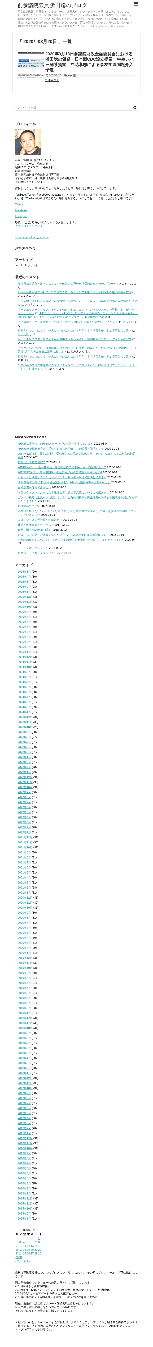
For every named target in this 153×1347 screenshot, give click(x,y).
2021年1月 (24, 892)
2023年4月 (24, 757)
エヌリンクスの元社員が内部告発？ (40, 519)
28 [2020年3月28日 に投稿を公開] (35, 1253)
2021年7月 (24, 862)
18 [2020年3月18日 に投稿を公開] (24, 1249)
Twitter (19, 204)
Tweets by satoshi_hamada (32, 237)
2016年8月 (24, 1158)
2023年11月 (25, 722)
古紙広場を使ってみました (34, 487)
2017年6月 (24, 1108)
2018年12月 (25, 1018)
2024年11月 (25, 661)
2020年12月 (25, 897)
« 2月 (18, 1261)
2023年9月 (24, 732)
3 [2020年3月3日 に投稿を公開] (20, 1242)
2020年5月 (24, 932)
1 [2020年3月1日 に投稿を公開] (39, 1238)
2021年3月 (24, 882)
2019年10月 (25, 967)
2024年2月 (24, 707)
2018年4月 (24, 1058)
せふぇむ (128, 321)
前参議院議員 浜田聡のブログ (52, 5)
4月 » (27, 1261)
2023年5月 (24, 752)
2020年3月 (24, 942)
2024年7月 (24, 682)
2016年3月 (24, 1183)
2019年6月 (24, 987)
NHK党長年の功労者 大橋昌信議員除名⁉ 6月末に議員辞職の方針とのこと (64, 482)
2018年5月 (24, 1053)
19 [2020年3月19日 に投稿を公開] (28, 1249)
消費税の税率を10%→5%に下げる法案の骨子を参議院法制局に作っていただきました (71, 539)
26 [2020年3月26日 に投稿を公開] (28, 1253)
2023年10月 (25, 727)
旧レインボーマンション (33, 547)
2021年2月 (24, 887)
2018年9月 (24, 1033)
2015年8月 (24, 1218)
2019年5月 (24, 992)
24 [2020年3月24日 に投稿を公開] (20, 1253)
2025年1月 (24, 651)
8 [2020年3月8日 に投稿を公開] (39, 1242)
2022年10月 (25, 787)
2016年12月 (25, 1138)
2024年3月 (24, 702)
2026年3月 (24, 581)
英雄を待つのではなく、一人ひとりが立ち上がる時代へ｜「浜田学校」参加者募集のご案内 (75, 330)
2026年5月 (24, 571)
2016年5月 (24, 1173)
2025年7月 (24, 621)
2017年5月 (24, 1113)
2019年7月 (24, 982)
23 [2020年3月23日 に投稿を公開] (17, 1253)
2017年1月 (24, 1133)
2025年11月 (25, 601)
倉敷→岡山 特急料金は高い (35, 529)
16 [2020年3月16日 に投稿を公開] (17, 1249)
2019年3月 (24, 1002)
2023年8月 (24, 737)
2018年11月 (25, 1023)
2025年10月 (25, 606)
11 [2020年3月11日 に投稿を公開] (24, 1245)
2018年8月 (24, 1038)
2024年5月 (24, 692)
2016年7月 (24, 1163)
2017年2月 (24, 1128)
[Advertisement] (76, 403)
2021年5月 (24, 872)
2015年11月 (25, 1203)
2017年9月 (24, 1093)
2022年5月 (24, 812)
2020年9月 (24, 912)
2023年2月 (24, 767)
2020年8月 (24, 917)
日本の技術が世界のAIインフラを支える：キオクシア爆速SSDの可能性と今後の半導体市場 (75, 292)
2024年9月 (24, 671)
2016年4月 (24, 1178)
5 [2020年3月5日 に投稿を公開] (27, 1242)
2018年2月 (24, 1068)
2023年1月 (24, 772)
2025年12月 (25, 596)
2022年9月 (24, 792)
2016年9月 (24, 1153)
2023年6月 (24, 747)
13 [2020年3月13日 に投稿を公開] (32, 1245)
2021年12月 (25, 837)
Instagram (21, 216)
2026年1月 (24, 591)
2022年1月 (24, 832)
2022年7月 (24, 802)
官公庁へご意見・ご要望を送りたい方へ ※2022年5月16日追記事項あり (63, 534)
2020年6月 (24, 927)
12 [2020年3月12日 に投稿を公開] (28, 1245)
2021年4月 (24, 877)
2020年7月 (24, 922)
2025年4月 (24, 636)
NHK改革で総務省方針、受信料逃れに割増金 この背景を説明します (61, 448)
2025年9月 (24, 611)
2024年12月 (25, 656)
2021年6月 (24, 867)
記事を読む (52, 80)
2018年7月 (24, 1043)
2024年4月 (24, 697)
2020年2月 (24, 947)
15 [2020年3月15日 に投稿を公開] (39, 1245)
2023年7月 (24, 742)
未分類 (71, 75)
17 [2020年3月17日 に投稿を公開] (20, 1249)
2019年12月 (25, 957)
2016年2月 (24, 1188)
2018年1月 (24, 1073)
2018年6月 (24, 1048)
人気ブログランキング (29, 225)
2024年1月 (24, 712)
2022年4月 (24, 817)
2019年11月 (25, 962)
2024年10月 (25, 666)
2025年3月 (24, 641)
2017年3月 (24, 1123)
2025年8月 (24, 616)
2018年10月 (25, 1028)
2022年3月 (24, 822)
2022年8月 (24, 797)
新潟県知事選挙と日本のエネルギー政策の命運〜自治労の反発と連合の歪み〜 (66, 283)
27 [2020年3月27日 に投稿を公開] (32, 1253)
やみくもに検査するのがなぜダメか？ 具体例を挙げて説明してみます (62, 477)
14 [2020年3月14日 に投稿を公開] (35, 1245)
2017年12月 (25, 1078)
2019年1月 (24, 1013)
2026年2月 (24, 586)
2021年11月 (25, 842)
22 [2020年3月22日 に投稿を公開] (39, 1249)
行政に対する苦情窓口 (32, 462)
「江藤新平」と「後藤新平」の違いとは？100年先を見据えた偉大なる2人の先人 (68, 321)
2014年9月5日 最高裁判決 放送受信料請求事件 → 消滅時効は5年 (62, 467)
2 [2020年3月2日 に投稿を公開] (16, 1242)
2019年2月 (24, 1007)
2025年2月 (24, 646)
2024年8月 (24, 676)
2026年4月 (24, 576)
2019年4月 (24, 997)
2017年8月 (24, 1098)
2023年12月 (25, 717)
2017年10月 (25, 1088)
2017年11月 (25, 1083)
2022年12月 (25, 777)
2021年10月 (25, 847)
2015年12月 (25, 1198)
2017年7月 (24, 1103)
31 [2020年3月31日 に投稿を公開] (20, 1257)
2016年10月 (25, 1148)
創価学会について (29, 506)
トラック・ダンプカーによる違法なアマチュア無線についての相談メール (63, 492)
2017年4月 (24, 1118)
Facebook (21, 210)
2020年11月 (25, 902)
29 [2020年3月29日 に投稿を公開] (39, 1253)
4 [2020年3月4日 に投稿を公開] (24, 1242)
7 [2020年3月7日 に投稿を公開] (35, 1242)
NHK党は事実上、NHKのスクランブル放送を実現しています (55, 443)
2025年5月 (24, 631)
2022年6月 (24, 807)
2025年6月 (24, 626)
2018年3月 (24, 1063)
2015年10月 (25, 1208)
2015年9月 (24, 1213)
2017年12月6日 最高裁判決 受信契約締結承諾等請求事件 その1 (60, 472)
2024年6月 (24, 687)
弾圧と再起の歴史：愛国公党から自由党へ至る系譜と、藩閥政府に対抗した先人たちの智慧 (75, 339)
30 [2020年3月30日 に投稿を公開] (17, 1257)
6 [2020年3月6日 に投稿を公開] (31, 1242)
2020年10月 (25, 907)
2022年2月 (24, 827)
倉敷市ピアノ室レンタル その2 (37, 552)
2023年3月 (24, 762)
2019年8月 (24, 977)
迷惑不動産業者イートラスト (36, 524)
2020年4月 (24, 937)
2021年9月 (24, 852)
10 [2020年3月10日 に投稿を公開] (20, 1245)
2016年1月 (24, 1193)
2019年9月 (24, 972)
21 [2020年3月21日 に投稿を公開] (35, 1249)
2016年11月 (25, 1143)
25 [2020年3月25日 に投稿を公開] (24, 1253)
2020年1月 (24, 952)
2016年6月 (24, 1168)
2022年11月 (25, 782)
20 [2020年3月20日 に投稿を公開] (32, 1249)
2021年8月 (24, 857)
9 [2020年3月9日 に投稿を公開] (16, 1245)
